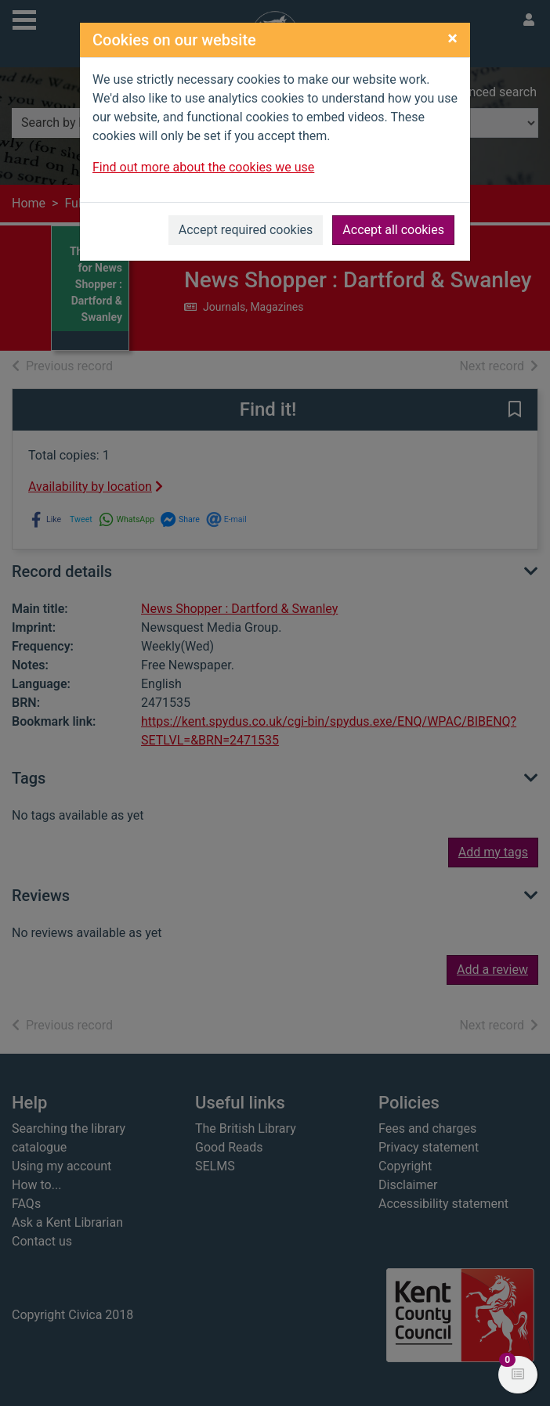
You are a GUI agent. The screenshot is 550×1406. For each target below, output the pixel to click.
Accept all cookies (393, 229)
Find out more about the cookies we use (203, 167)
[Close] (452, 38)
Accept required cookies (246, 229)
